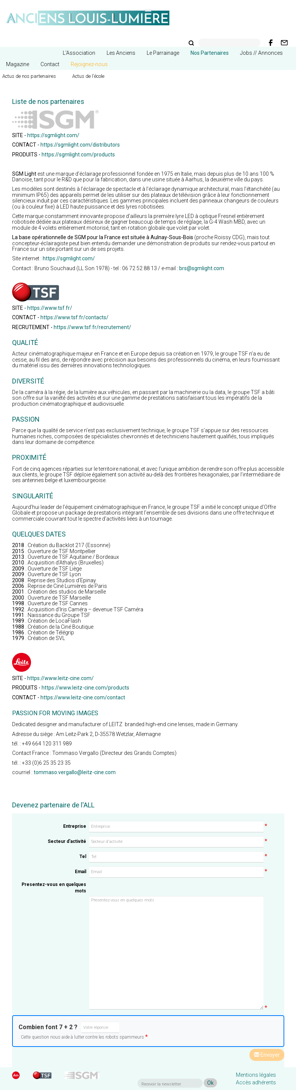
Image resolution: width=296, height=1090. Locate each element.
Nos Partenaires (210, 53)
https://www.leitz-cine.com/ (60, 678)
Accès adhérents (256, 1082)
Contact (49, 64)
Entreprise (74, 826)
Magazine (17, 64)
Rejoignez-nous (89, 64)
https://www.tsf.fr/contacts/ (74, 317)
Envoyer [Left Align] (267, 1055)
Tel (82, 856)
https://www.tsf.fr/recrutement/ (92, 327)
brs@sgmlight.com (201, 268)
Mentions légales (256, 1075)
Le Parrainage (163, 53)
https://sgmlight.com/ (53, 135)
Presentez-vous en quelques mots (54, 888)
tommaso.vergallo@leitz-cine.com (75, 772)
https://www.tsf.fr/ (49, 308)
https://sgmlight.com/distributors (80, 145)
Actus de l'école (88, 76)
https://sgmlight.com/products (78, 155)
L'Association (79, 53)
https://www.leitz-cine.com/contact (82, 697)
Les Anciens (121, 53)
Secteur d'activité (67, 841)
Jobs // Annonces (261, 53)
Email (80, 871)
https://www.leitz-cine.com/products (85, 688)
